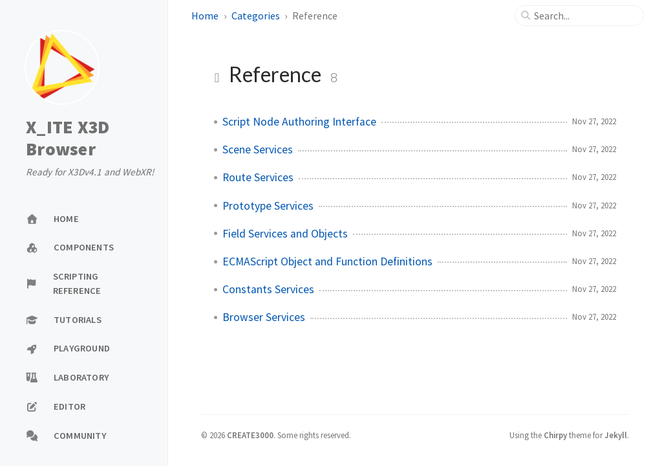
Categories (255, 15)
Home (205, 15)
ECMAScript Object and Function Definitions (327, 261)
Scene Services (257, 149)
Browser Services (263, 317)
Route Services (258, 177)
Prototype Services (268, 206)
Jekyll (615, 435)
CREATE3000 (250, 435)
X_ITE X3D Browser (67, 138)
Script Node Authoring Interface (299, 122)
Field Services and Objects (285, 234)
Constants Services (268, 289)
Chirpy (555, 435)
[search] (584, 15)
